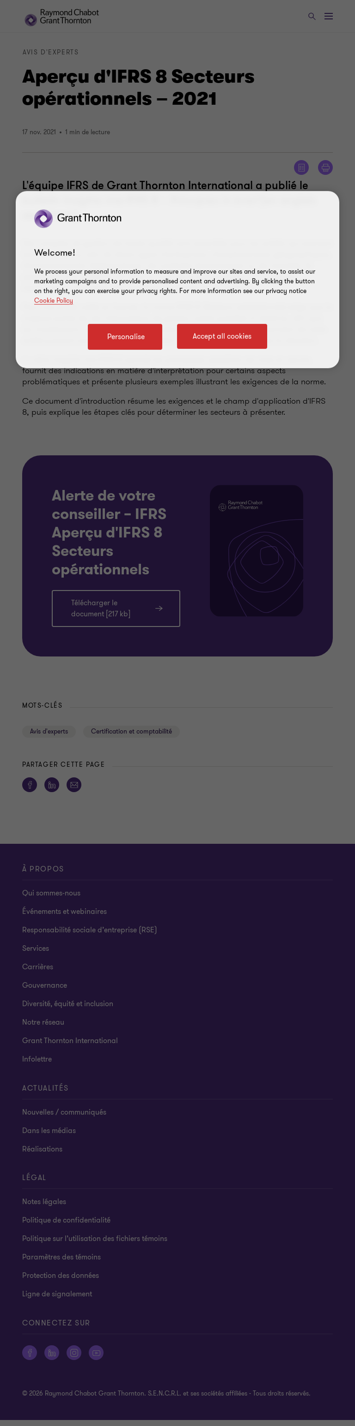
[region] (177, 279)
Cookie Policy (53, 300)
